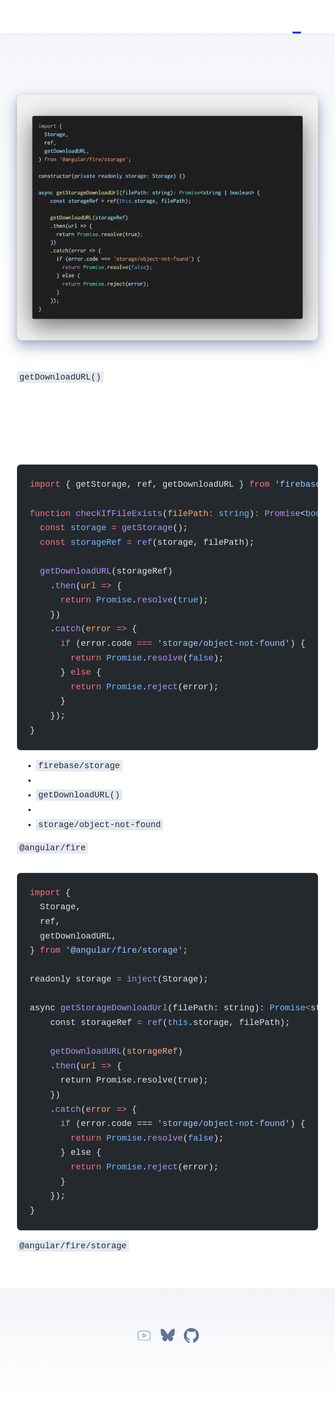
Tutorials (296, 17)
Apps (313, 17)
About (305, 17)
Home (288, 17)
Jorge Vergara (13, 18)
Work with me (322, 17)
